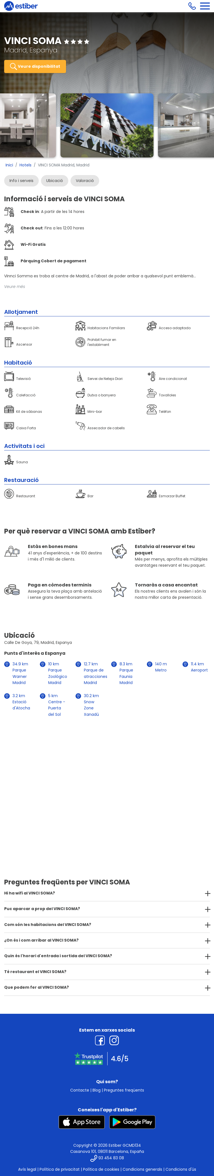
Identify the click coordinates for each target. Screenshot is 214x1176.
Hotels (25, 165)
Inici (9, 165)
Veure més (14, 286)
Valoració (85, 180)
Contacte (79, 1090)
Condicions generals (142, 1169)
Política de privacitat (60, 1169)
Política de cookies (101, 1169)
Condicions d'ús (181, 1169)
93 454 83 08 (111, 1158)
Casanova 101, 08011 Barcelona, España (107, 1151)
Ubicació (54, 180)
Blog (97, 1090)
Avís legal (27, 1169)
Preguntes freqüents (124, 1090)
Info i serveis (21, 180)
